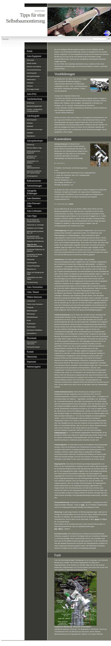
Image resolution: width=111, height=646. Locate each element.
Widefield (30, 126)
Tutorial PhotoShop (33, 266)
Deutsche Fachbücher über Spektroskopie (34, 172)
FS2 (55, 529)
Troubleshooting (32, 282)
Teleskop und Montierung (35, 241)
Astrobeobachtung (34, 99)
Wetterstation (31, 79)
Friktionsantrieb (60, 432)
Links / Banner (33, 292)
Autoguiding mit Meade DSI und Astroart (34, 255)
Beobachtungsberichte (34, 106)
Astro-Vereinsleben (35, 287)
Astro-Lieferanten (34, 211)
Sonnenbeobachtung (34, 70)
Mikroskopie (31, 314)
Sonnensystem (32, 120)
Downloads (31, 338)
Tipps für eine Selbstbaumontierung (34, 245)
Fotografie (30, 307)
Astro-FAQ (31, 94)
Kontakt (30, 351)
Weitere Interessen (34, 297)
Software (30, 86)
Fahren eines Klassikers (35, 304)
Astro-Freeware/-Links (34, 204)
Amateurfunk (31, 301)
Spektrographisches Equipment (33, 152)
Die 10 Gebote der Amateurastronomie (33, 220)
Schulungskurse (32, 176)
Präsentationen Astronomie (32, 343)
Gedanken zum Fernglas (35, 228)
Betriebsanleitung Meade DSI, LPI (35, 232)
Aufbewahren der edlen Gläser (34, 278)
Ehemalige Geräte (33, 89)
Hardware (30, 83)
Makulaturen (31, 136)
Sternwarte (30, 60)
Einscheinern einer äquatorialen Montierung (35, 237)
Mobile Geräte (31, 63)
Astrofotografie (32, 73)
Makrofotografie (32, 311)
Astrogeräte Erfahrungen (32, 192)
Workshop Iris (31, 269)
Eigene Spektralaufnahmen (33, 167)
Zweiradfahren (31, 333)
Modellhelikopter (32, 317)
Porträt (29, 51)
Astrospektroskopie (33, 76)
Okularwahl (30, 259)
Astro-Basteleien (33, 198)
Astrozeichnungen (34, 185)
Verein (97, 519)
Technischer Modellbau (34, 330)
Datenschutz (32, 356)
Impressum (31, 361)
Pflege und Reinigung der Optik (35, 273)
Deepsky (30, 123)
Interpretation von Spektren (33, 162)
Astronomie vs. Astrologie (35, 225)
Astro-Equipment (34, 56)
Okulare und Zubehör (34, 66)
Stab (82, 505)
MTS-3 (60, 529)
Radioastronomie (34, 180)
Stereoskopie (31, 327)
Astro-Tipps (32, 216)
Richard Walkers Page (34, 148)
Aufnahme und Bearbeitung (32, 157)
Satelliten (30, 133)
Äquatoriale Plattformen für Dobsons (36, 250)
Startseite (5, 39)
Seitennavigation (33, 366)
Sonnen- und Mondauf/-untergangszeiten (35, 110)
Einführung (30, 103)
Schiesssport (31, 324)
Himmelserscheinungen (35, 129)
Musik (29, 320)
